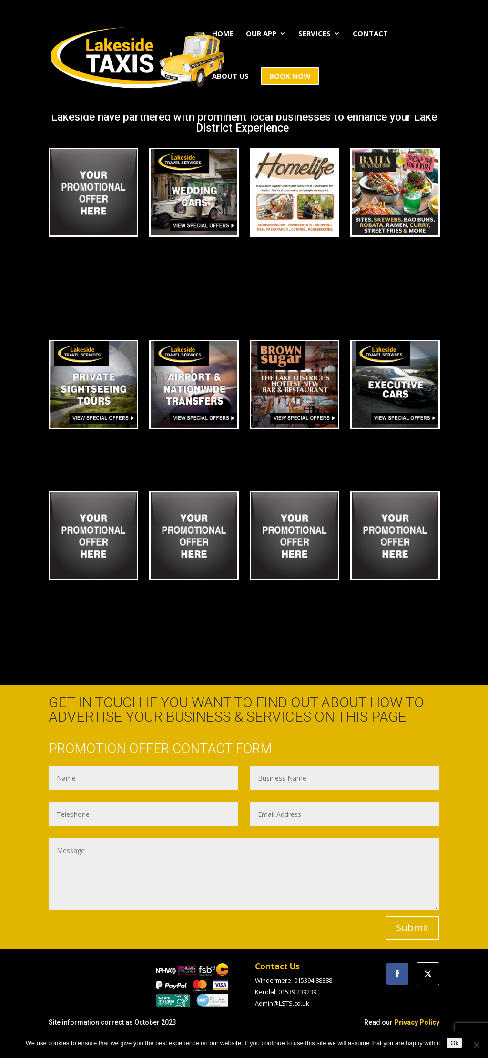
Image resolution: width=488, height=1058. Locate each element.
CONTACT (370, 34)
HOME (223, 34)
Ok (454, 1043)
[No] (476, 1044)
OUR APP (261, 34)
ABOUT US (230, 76)
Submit (412, 927)
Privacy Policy (416, 1022)
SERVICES (314, 34)
